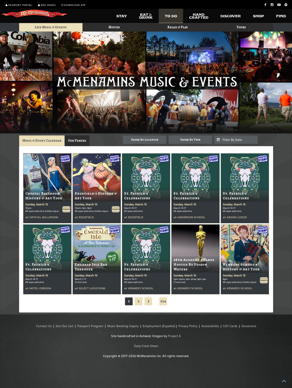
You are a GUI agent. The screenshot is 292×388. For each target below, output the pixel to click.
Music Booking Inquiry (123, 326)
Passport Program (90, 326)
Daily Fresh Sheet (146, 346)
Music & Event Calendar (41, 140)
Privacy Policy (187, 326)
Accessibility (210, 326)
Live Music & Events (51, 27)
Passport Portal (18, 5)
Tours (241, 27)
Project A (174, 336)
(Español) (168, 326)
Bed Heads (47, 5)
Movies (114, 27)
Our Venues (77, 140)
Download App (74, 5)
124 (163, 301)
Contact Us (44, 326)
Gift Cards (230, 326)
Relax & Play (177, 27)
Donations (248, 326)
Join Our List (64, 326)
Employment (152, 326)
